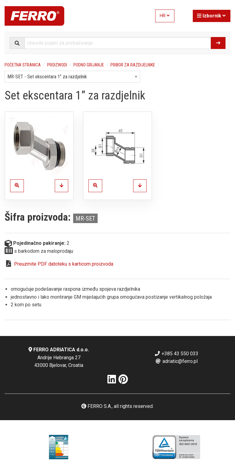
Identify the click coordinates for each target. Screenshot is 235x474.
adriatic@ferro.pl (176, 361)
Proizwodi (57, 64)
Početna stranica (23, 64)
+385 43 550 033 (176, 353)
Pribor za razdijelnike (132, 64)
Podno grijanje (88, 64)
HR (165, 15)
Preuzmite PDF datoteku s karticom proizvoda (63, 264)
